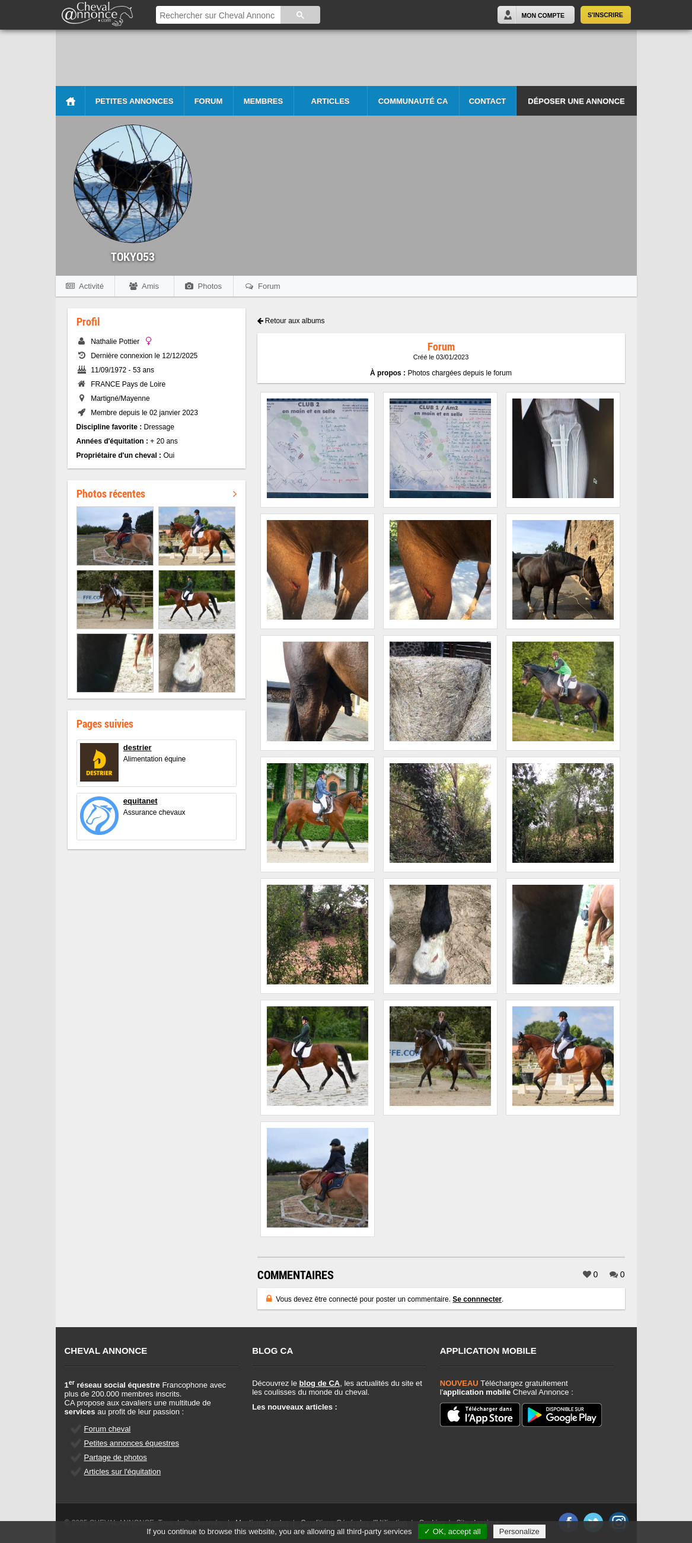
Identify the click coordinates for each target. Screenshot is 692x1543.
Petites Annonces (134, 101)
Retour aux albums (291, 321)
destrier (137, 747)
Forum (208, 101)
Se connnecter (477, 1299)
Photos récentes (156, 493)
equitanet (140, 800)
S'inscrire (605, 14)
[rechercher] (217, 15)
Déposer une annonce (576, 101)
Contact (487, 101)
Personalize (519, 1531)
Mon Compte (543, 15)
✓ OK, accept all (452, 1531)
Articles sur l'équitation (122, 1471)
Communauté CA (413, 101)
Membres (263, 101)
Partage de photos (115, 1457)
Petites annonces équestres (131, 1443)
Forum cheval (107, 1428)
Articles (330, 101)
